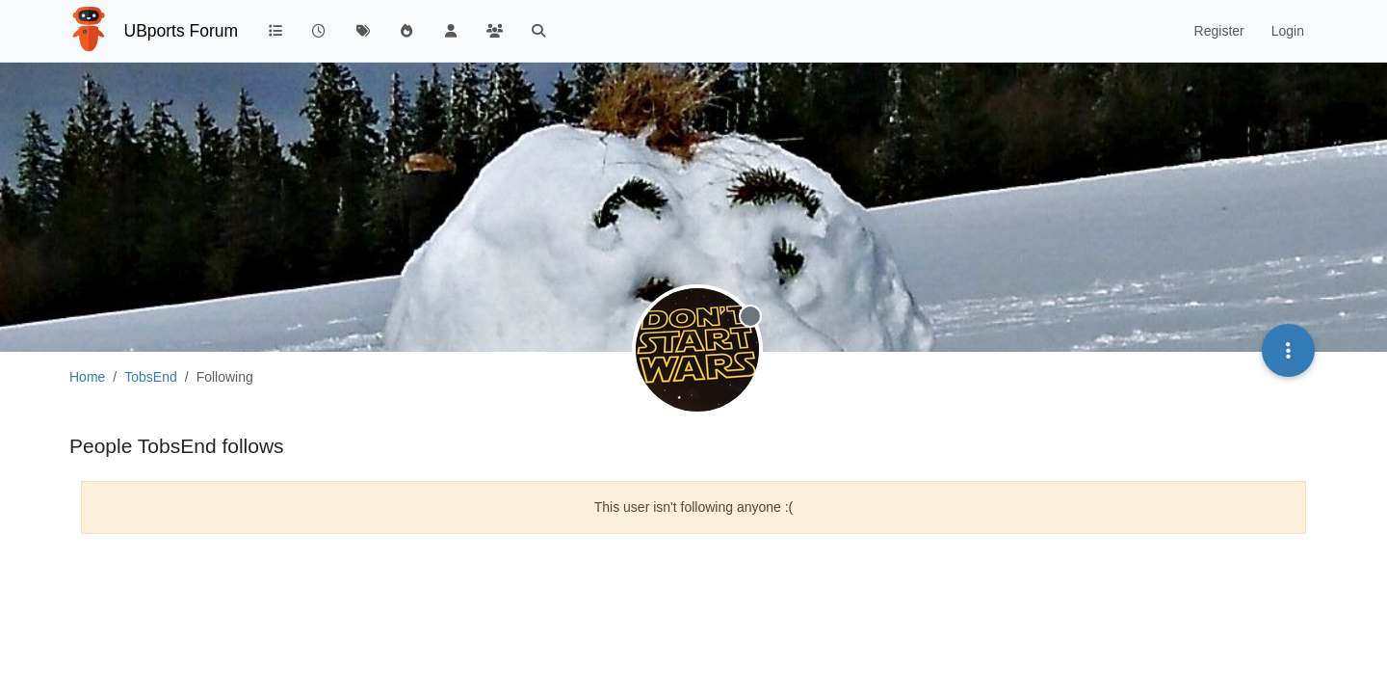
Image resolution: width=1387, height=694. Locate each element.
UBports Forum (181, 30)
